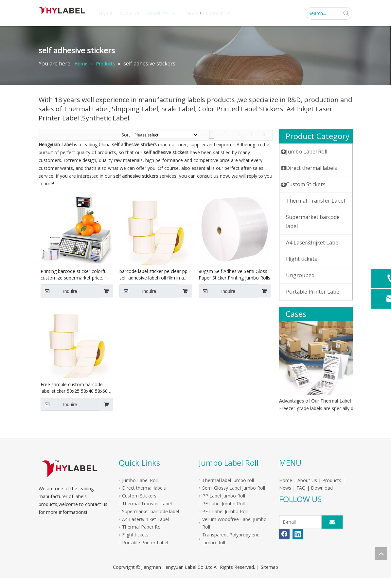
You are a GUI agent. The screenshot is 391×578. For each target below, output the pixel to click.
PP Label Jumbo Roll (223, 496)
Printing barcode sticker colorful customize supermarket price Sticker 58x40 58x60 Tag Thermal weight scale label (76, 274)
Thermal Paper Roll (142, 527)
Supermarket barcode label (150, 511)
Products (331, 480)
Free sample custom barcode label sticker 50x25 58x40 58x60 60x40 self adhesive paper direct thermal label (75, 387)
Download (322, 488)
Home (285, 480)
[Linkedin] (298, 534)
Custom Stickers (139, 496)
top (381, 553)
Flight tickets (135, 535)
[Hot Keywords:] (346, 13)
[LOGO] (69, 468)
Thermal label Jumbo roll (228, 480)
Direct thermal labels (144, 488)
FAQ (301, 488)
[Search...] (323, 13)
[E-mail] (298, 522)
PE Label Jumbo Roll (223, 503)
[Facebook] (284, 534)
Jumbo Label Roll (140, 480)
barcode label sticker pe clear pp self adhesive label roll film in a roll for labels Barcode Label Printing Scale (153, 274)
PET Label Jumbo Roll (225, 511)
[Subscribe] (332, 522)
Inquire (59, 291)
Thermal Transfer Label (147, 503)
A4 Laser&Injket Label (145, 519)
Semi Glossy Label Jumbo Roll (233, 488)
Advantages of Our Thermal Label (315, 401)
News (285, 488)
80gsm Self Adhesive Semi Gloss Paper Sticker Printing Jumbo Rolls (234, 274)
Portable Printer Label (145, 542)
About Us (307, 480)
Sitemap (269, 567)
